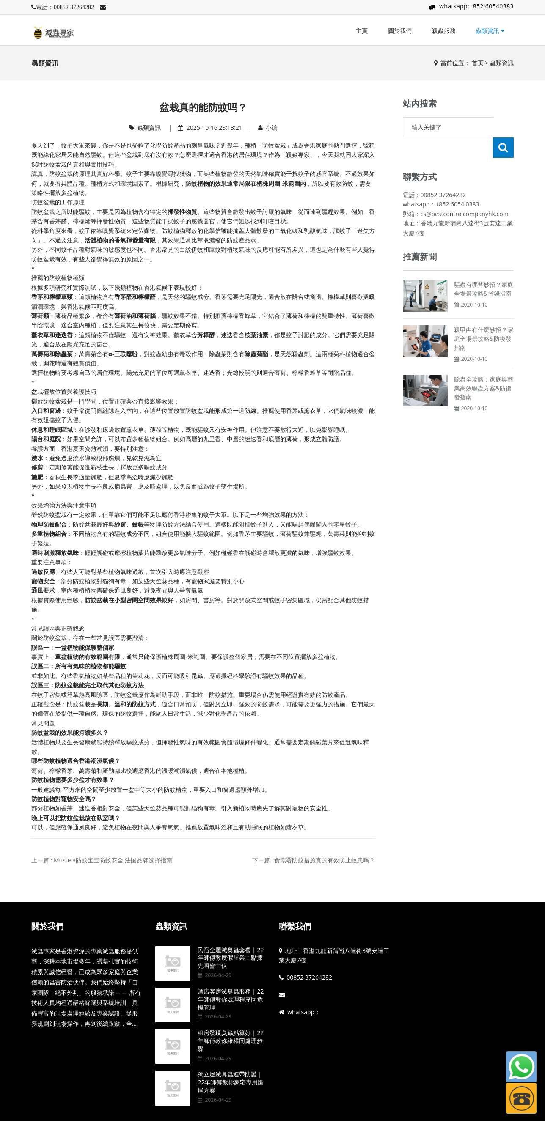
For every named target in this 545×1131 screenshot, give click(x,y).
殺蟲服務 (444, 31)
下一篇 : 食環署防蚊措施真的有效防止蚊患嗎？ (313, 860)
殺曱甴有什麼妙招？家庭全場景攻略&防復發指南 (483, 318)
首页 (478, 63)
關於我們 (400, 31)
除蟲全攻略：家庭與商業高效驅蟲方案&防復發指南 (483, 368)
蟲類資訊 (490, 31)
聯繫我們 (295, 926)
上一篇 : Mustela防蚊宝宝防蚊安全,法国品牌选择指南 (101, 860)
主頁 (362, 31)
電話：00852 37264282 (65, 7)
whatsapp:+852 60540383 (476, 6)
